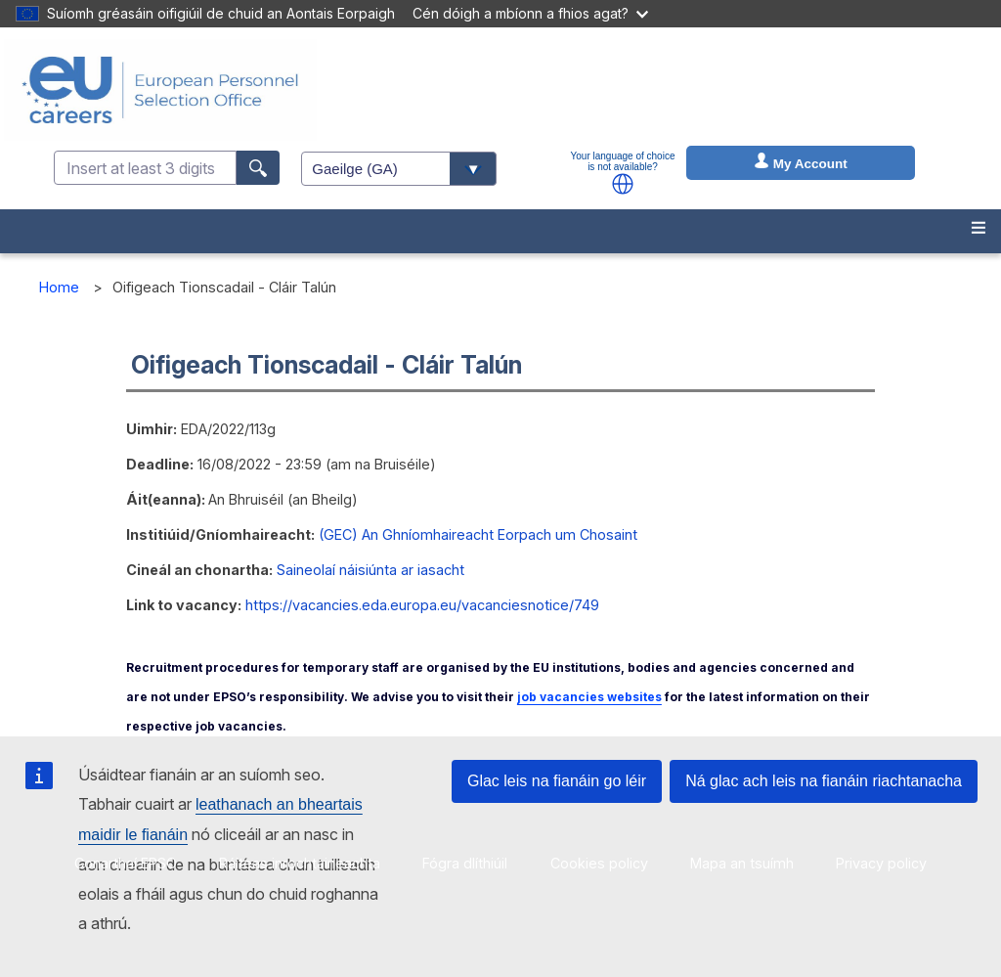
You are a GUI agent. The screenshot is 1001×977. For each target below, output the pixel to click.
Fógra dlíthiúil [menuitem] (464, 863)
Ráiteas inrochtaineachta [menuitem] (299, 863)
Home (59, 287)
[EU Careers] (160, 90)
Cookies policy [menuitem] (599, 863)
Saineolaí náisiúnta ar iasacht (370, 569)
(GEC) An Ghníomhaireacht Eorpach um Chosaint (478, 534)
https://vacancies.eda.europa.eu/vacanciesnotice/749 (422, 605)
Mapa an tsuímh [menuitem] (742, 863)
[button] (622, 184)
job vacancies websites (589, 696)
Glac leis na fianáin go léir (556, 781)
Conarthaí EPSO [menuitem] (125, 863)
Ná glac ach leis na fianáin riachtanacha (823, 781)
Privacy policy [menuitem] (881, 863)
